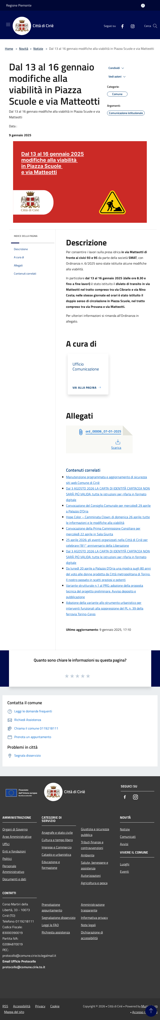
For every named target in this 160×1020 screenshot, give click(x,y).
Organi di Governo (15, 829)
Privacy (40, 1006)
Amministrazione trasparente (93, 907)
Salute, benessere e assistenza (94, 865)
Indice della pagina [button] (25, 236)
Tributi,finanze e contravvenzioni (92, 845)
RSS (5, 1006)
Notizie (38, 48)
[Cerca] (155, 25)
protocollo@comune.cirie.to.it (23, 967)
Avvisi (124, 844)
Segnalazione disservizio (58, 917)
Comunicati (128, 836)
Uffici (6, 844)
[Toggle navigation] (8, 24)
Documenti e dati (14, 879)
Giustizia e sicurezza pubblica (95, 832)
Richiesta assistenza (56, 932)
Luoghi (124, 864)
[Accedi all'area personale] (143, 5)
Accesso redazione (145, 1012)
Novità (23, 48)
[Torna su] (151, 1011)
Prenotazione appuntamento (52, 907)
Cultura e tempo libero (57, 839)
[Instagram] (131, 25)
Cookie (54, 1006)
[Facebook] (121, 25)
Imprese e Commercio (57, 847)
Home (9, 48)
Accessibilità (21, 1006)
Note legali (88, 924)
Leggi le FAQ (50, 924)
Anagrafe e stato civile (57, 832)
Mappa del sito (14, 1011)
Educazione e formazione (51, 864)
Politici (7, 858)
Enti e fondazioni (14, 851)
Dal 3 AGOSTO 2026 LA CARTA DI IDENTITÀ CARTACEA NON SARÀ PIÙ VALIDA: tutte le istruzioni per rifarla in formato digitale (108, 494)
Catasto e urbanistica (56, 854)
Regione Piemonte (18, 5)
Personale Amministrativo (13, 869)
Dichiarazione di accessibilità (92, 935)
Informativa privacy (94, 917)
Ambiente (87, 855)
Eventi (124, 871)
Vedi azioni (118, 76)
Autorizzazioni (91, 875)
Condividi (117, 68)
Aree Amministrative (16, 836)
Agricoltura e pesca (94, 882)
